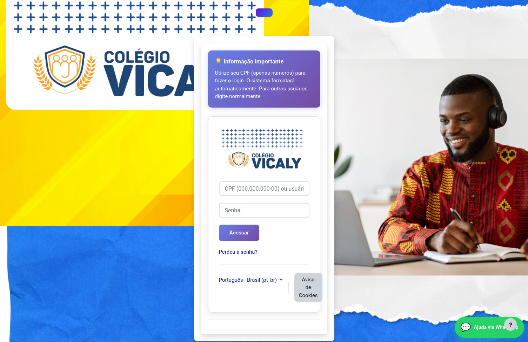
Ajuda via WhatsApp (483, 323)
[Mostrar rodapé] (510, 324)
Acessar (241, 233)
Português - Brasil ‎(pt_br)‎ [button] (248, 281)
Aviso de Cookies (308, 288)
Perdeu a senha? (238, 253)
